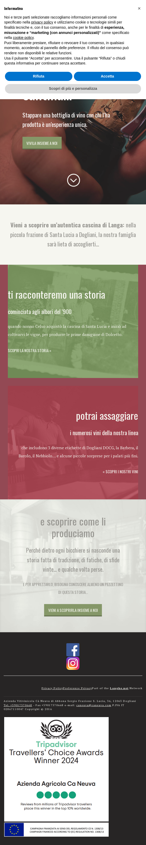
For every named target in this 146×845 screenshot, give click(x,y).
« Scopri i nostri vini (120, 471)
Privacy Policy (52, 688)
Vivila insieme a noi (41, 143)
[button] (139, 8)
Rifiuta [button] (38, 76)
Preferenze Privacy (77, 688)
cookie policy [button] (23, 38)
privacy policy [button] (42, 22)
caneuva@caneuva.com (93, 705)
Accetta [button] (107, 76)
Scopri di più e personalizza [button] (73, 88)
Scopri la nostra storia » (29, 350)
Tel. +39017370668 (18, 705)
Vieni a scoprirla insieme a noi (73, 610)
